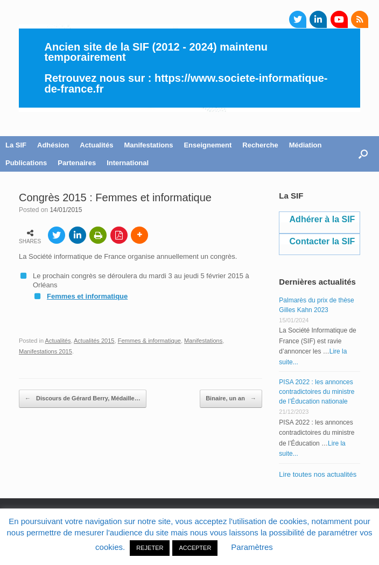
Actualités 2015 (94, 340)
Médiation (305, 145)
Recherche (260, 145)
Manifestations (148, 145)
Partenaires (77, 163)
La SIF (15, 145)
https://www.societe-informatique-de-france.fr (186, 83)
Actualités (96, 145)
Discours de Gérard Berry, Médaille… (83, 398)
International (128, 163)
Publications (26, 163)
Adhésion (53, 145)
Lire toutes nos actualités (317, 474)
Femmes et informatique (87, 296)
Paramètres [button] (252, 547)
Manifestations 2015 (45, 351)
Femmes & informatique (149, 340)
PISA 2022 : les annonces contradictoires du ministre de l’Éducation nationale (316, 391)
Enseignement (207, 145)
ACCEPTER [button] (195, 548)
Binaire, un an (231, 398)
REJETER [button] (149, 548)
